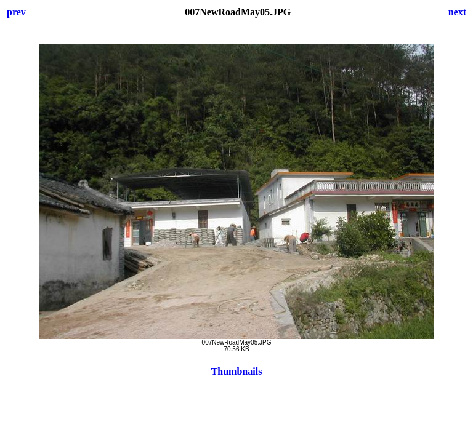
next (457, 12)
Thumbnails (236, 371)
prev (16, 12)
